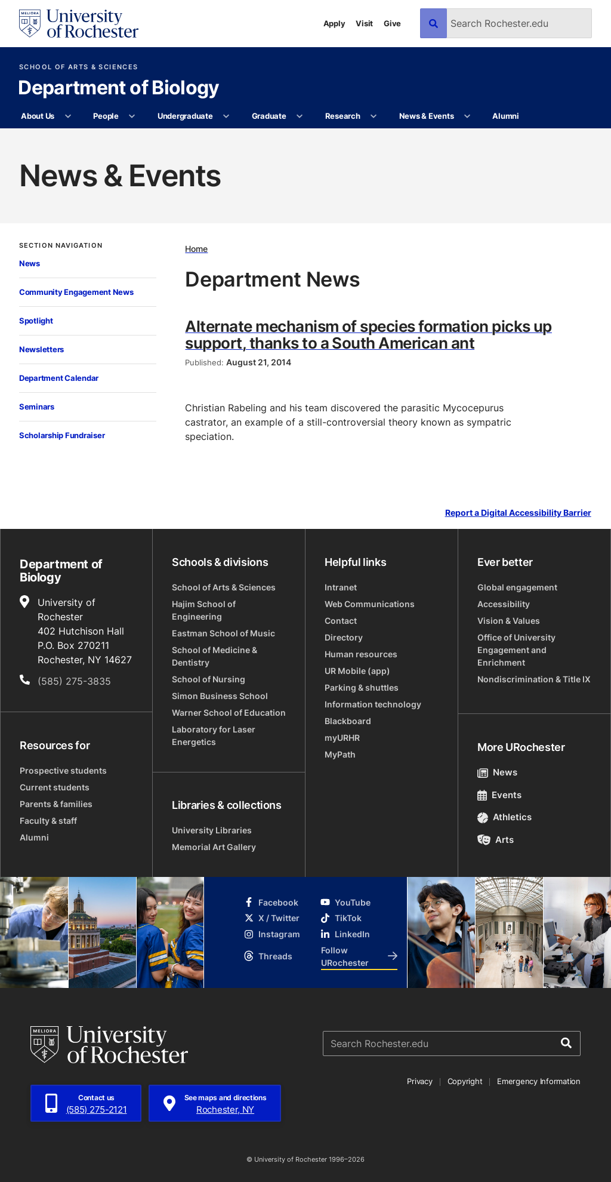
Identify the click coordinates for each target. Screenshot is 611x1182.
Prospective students (63, 770)
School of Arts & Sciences (78, 67)
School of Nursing (208, 679)
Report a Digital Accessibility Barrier (518, 513)
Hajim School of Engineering (204, 610)
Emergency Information (539, 1081)
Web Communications (370, 604)
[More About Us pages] (68, 116)
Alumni (505, 115)
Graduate (269, 115)
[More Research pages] (374, 116)
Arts (495, 839)
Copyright (465, 1081)
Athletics (504, 817)
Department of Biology (119, 88)
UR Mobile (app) (357, 670)
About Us (37, 115)
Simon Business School (220, 695)
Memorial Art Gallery (214, 846)
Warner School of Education (229, 712)
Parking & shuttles (362, 687)
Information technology (373, 704)
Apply (334, 23)
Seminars (36, 406)
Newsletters (41, 349)
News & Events (426, 115)
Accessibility (503, 604)
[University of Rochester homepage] (78, 24)
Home (196, 248)
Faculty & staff (48, 820)
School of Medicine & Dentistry (214, 656)
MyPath (340, 754)
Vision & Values (508, 620)
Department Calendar (58, 378)
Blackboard (348, 721)
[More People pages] (132, 116)
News (29, 263)
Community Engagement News (76, 292)
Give (392, 23)
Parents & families (56, 803)
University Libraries (212, 830)
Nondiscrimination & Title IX (534, 679)
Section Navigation (61, 245)
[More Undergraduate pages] (226, 116)
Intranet (341, 587)
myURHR (342, 737)
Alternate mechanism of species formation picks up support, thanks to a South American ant (368, 334)
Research (342, 115)
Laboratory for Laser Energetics (213, 735)
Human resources (361, 654)
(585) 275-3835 (74, 681)
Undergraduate (185, 115)
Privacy (419, 1081)
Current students (55, 787)
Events (499, 795)
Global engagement (517, 587)
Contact (341, 620)
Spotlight (36, 320)
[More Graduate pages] (300, 116)
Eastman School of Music (223, 633)
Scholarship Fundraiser (61, 435)
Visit (364, 23)
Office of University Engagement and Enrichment (516, 650)
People (105, 115)
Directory (344, 637)
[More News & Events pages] (467, 116)
